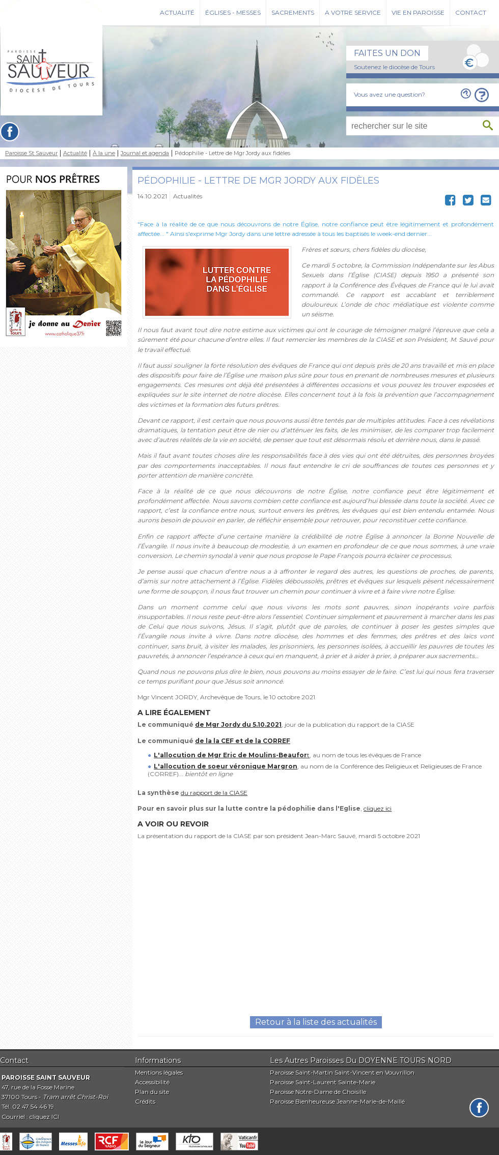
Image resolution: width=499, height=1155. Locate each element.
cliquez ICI (44, 1116)
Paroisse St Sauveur (31, 153)
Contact (470, 12)
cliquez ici (378, 808)
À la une (104, 153)
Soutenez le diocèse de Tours (394, 67)
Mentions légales (159, 1072)
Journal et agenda (145, 153)
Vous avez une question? (389, 94)
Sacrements (292, 12)
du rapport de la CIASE (214, 792)
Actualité (177, 12)
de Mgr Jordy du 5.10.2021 (238, 724)
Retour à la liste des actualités (316, 1022)
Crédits (145, 1101)
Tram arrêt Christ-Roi (75, 1097)
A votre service (353, 12)
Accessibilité (152, 1082)
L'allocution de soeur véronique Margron (225, 766)
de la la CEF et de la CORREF (242, 741)
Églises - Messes (233, 12)
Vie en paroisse (418, 12)
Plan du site (152, 1091)
